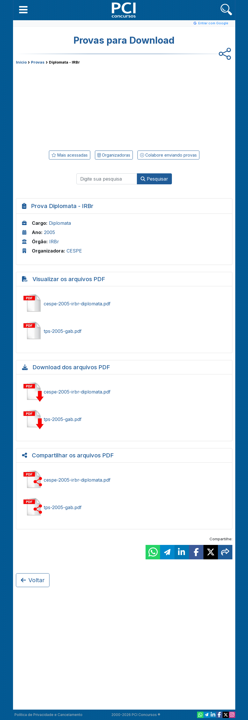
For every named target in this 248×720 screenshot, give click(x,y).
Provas (38, 62)
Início (21, 62)
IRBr (54, 241)
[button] (23, 9)
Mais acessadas (70, 155)
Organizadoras (114, 155)
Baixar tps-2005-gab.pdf (124, 419)
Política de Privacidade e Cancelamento (48, 714)
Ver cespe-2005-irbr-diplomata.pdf (124, 303)
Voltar (33, 580)
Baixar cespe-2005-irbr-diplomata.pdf (124, 391)
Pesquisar (154, 179)
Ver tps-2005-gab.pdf (124, 331)
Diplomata (60, 223)
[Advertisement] (76, 106)
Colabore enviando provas (168, 155)
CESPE (74, 251)
